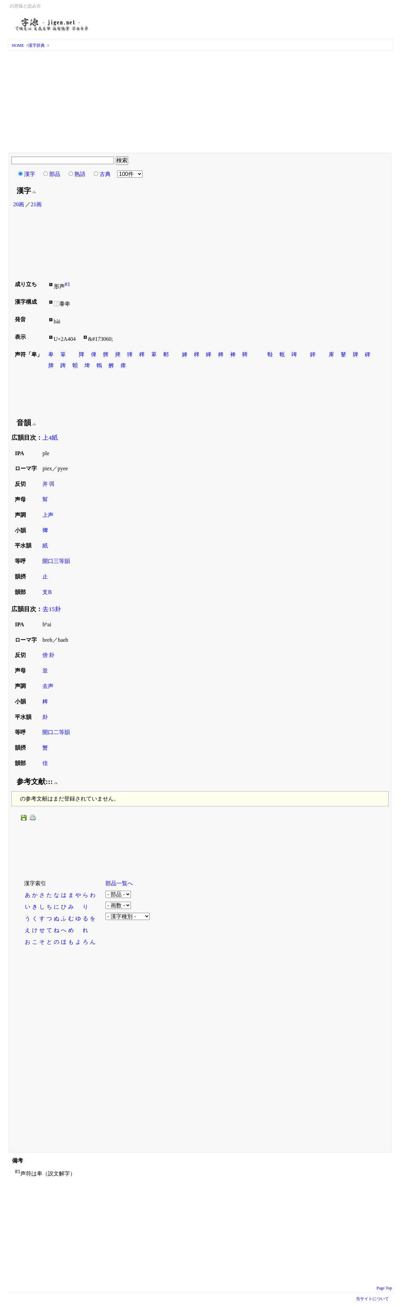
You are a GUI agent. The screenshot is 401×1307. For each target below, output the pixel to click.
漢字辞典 (36, 45)
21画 (36, 204)
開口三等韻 (56, 561)
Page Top (384, 1288)
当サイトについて (372, 1298)
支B (47, 592)
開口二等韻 (56, 732)
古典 (105, 174)
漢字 (29, 174)
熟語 (79, 174)
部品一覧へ (119, 883)
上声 (47, 515)
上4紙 (50, 437)
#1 (67, 284)
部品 (54, 174)
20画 (18, 204)
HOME (18, 45)
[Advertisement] (200, 102)
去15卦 (51, 609)
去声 (47, 686)
